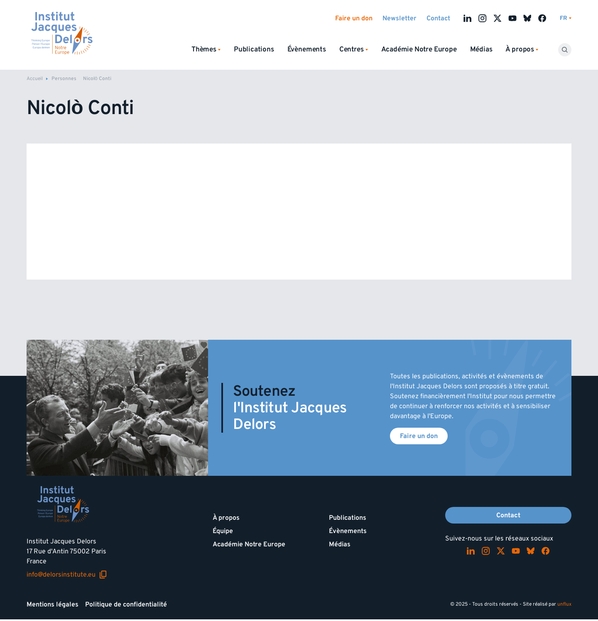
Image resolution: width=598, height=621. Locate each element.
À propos (226, 517)
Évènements (306, 49)
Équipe (223, 531)
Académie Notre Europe (419, 49)
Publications (254, 49)
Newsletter (399, 18)
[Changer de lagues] (565, 18)
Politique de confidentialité (126, 604)
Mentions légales (52, 604)
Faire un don (354, 18)
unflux (564, 604)
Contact (438, 18)
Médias (481, 49)
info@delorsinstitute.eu (67, 575)
